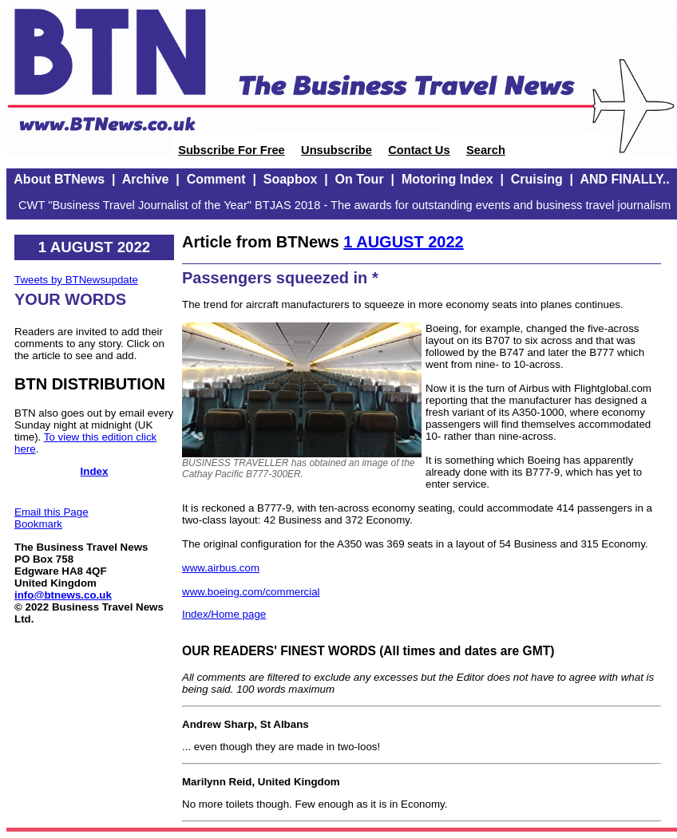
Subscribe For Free (231, 150)
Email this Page (51, 512)
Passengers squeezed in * (280, 278)
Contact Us (418, 150)
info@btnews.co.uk (63, 595)
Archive (145, 179)
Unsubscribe (336, 150)
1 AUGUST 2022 (403, 242)
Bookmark (38, 524)
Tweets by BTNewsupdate (76, 280)
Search (485, 150)
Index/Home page (224, 614)
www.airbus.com (220, 568)
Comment (216, 179)
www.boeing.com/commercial (251, 592)
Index (95, 471)
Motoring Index (447, 179)
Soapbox (290, 179)
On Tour (359, 179)
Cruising (537, 179)
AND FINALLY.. (624, 179)
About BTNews (59, 179)
